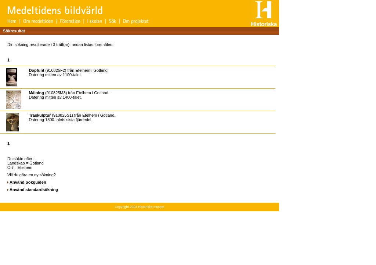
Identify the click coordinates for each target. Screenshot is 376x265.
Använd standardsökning (34, 189)
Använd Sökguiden (28, 182)
